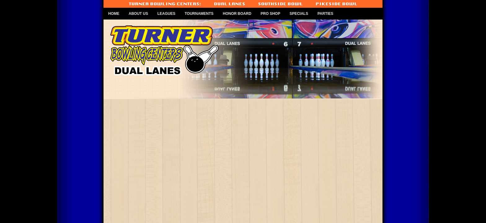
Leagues (166, 13)
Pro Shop (270, 13)
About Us (138, 13)
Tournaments (199, 13)
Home (113, 13)
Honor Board (237, 13)
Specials (298, 13)
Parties (325, 13)
